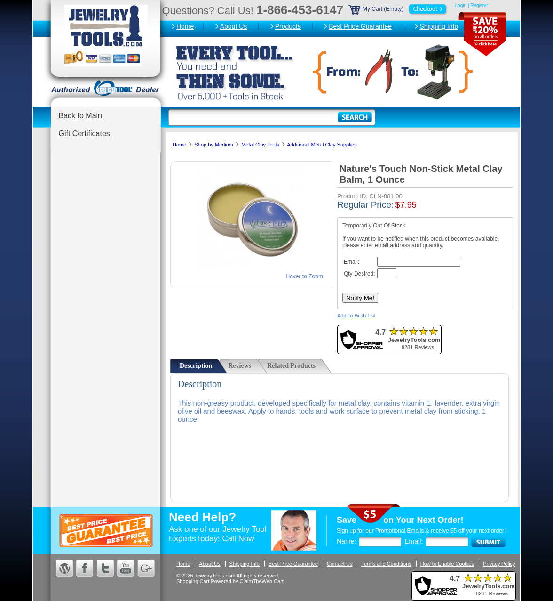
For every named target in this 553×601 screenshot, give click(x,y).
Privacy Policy (499, 564)
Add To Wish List (356, 315)
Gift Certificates (84, 134)
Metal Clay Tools (260, 144)
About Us (233, 26)
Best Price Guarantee (360, 26)
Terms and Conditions (386, 564)
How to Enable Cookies (447, 564)
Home (185, 26)
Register (479, 5)
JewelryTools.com (215, 575)
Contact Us (339, 564)
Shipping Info (438, 26)
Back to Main (80, 116)
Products (288, 26)
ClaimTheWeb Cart (262, 581)
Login (460, 5)
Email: (413, 541)
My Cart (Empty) (398, 9)
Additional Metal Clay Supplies (322, 144)
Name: (346, 541)
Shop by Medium (213, 144)
